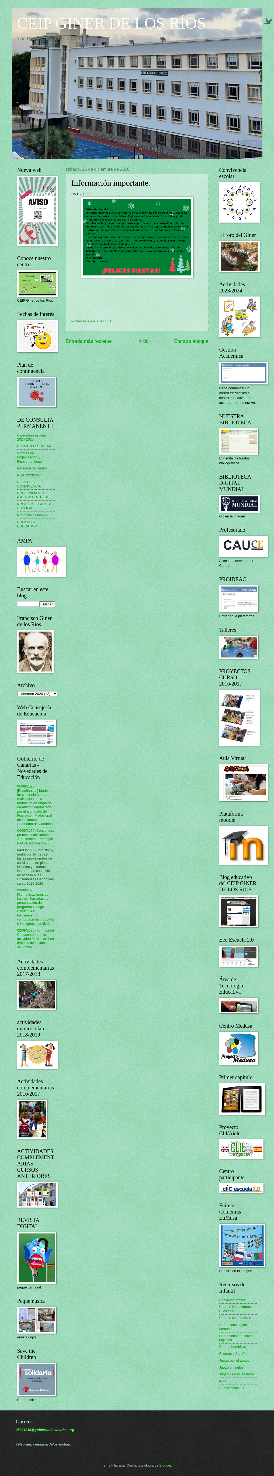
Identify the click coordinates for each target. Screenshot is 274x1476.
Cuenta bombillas (232, 1347)
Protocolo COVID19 (32, 515)
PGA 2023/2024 (29, 475)
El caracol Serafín (233, 1354)
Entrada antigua (191, 341)
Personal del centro (32, 468)
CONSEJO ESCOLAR (34, 446)
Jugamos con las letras (237, 1374)
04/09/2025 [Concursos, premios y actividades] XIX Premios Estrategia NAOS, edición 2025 (35, 837)
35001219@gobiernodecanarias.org (45, 1430)
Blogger (165, 1465)
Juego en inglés (231, 1367)
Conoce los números (235, 1318)
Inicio (142, 341)
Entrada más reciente (89, 341)
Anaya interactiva (232, 1300)
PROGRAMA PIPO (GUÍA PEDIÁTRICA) (33, 495)
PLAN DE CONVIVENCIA (29, 484)
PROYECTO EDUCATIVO (27, 524)
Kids (222, 1381)
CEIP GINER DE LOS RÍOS (111, 23)
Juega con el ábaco (234, 1360)
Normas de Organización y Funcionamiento (29, 457)
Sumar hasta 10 (231, 1388)
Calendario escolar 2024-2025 (31, 437)
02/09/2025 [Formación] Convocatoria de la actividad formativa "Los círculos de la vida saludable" (35, 938)
